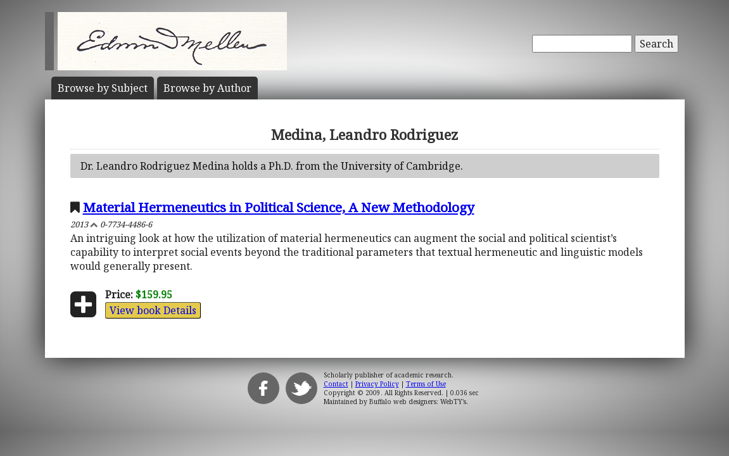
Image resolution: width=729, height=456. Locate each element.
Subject (103, 88)
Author (207, 88)
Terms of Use (426, 383)
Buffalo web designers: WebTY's (417, 401)
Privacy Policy (377, 383)
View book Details (153, 310)
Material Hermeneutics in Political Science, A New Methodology (278, 207)
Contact (336, 383)
